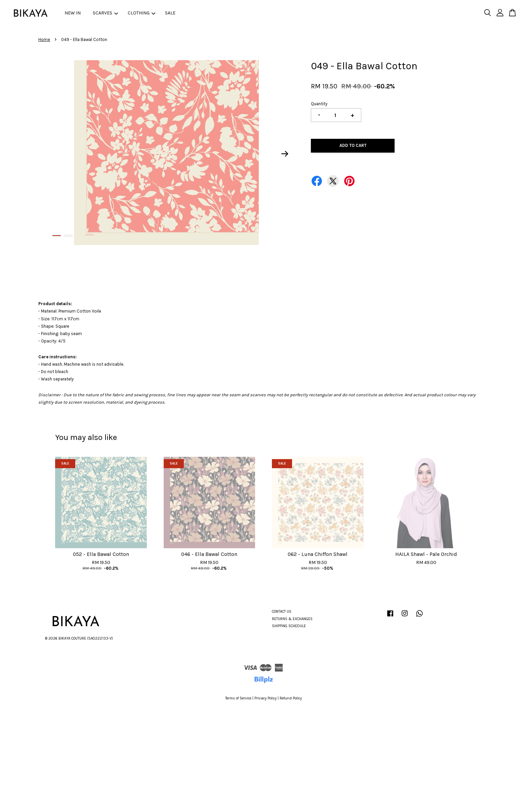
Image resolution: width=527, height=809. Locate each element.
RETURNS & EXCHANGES (292, 619)
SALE (170, 13)
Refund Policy (291, 698)
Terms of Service (238, 698)
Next (285, 154)
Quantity (319, 103)
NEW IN (73, 13)
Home (44, 39)
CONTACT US (281, 611)
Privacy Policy (265, 698)
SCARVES (105, 13)
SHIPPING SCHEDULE (289, 626)
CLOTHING (141, 13)
